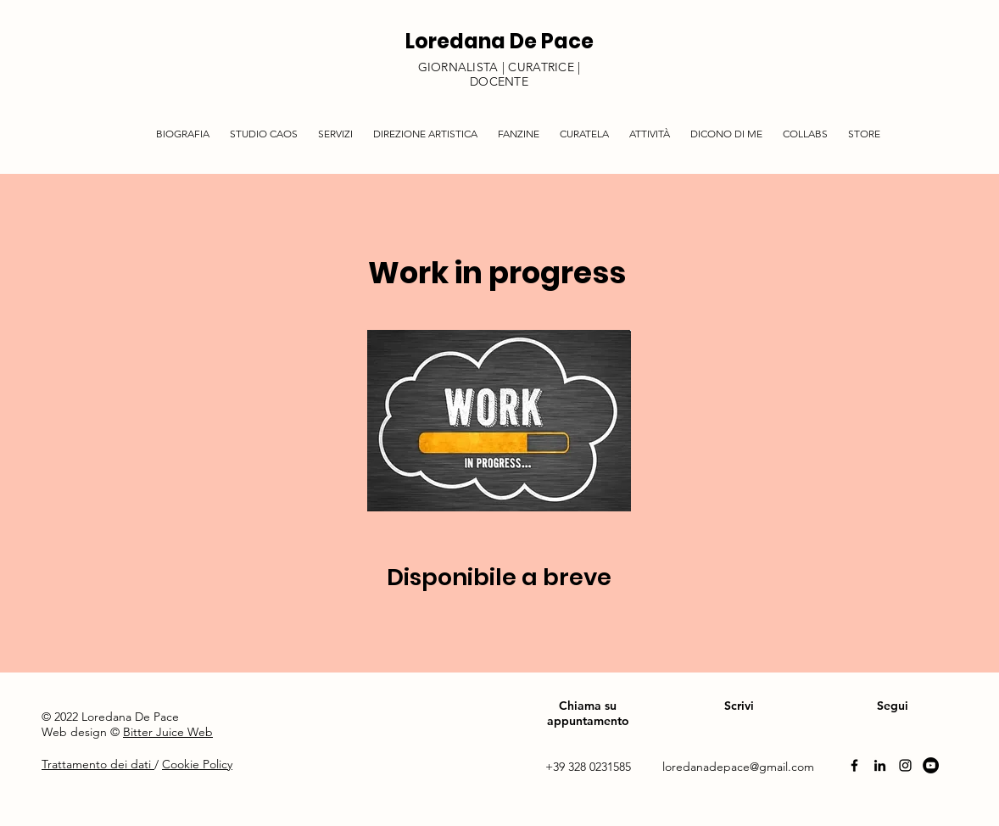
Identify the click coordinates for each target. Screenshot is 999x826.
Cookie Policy (197, 764)
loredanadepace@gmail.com (738, 766)
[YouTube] (931, 765)
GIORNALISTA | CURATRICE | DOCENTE (499, 74)
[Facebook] (854, 765)
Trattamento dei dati (98, 764)
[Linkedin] (880, 765)
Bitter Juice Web (168, 731)
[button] (335, 126)
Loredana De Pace (499, 41)
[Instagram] (905, 765)
